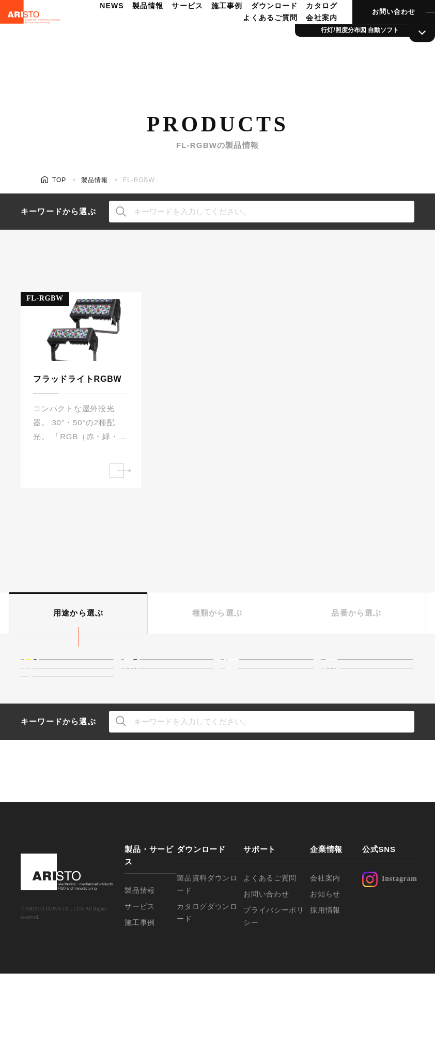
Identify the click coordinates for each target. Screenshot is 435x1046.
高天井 (260, 671)
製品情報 (136, 27)
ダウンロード (261, 27)
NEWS (102, 27)
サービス (175, 27)
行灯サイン (268, 704)
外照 (157, 704)
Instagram (388, 952)
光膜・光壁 (169, 671)
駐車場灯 (65, 737)
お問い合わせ (378, 33)
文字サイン (369, 704)
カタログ (307, 27)
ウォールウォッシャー (77, 704)
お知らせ (325, 966)
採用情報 (325, 982)
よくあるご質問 (257, 39)
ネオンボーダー (377, 671)
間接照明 (65, 671)
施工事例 (214, 27)
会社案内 (307, 39)
